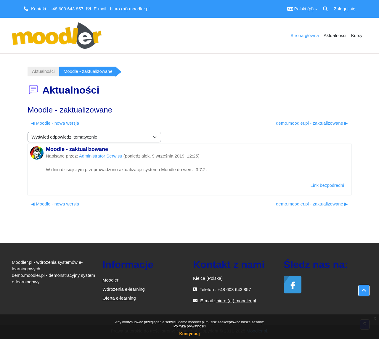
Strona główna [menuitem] (304, 35)
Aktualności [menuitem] (335, 35)
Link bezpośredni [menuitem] (327, 185)
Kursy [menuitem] (356, 35)
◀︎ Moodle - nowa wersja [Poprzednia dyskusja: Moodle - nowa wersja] (55, 123)
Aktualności (43, 71)
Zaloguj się (344, 8)
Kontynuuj (189, 333)
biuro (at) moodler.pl (129, 8)
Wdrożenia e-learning (123, 289)
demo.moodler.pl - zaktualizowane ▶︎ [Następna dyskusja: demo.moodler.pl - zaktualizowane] (312, 123)
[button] (302, 9)
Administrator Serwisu (100, 155)
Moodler (110, 279)
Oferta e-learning (119, 298)
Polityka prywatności (190, 326)
